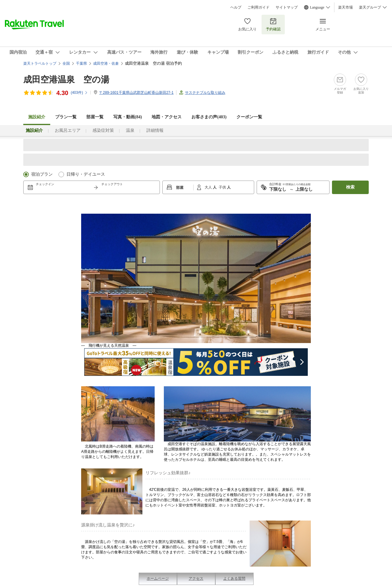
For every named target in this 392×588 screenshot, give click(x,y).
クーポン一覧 (249, 117)
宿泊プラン (42, 174)
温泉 (130, 130)
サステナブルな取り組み (205, 92)
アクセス (196, 578)
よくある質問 (234, 578)
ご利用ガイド (258, 7)
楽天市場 (345, 7)
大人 (209, 187)
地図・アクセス (167, 117)
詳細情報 (155, 130)
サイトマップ (287, 7)
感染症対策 (103, 130)
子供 (223, 187)
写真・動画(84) (127, 117)
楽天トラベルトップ (39, 63)
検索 (350, 187)
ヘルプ (235, 7)
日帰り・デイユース (85, 174)
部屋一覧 (95, 117)
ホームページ (158, 578)
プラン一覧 (66, 117)
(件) (79, 92)
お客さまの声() (208, 117)
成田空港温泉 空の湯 (66, 79)
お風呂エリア (68, 130)
